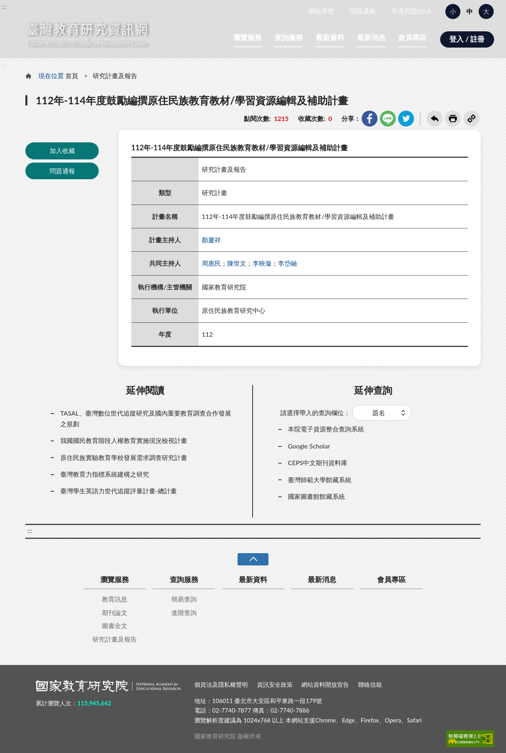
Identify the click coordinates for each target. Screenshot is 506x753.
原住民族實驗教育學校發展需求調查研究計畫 (123, 457)
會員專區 (412, 37)
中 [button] (469, 11)
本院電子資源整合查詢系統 (326, 429)
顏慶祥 (211, 239)
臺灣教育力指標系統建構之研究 (104, 474)
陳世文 (236, 263)
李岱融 (287, 263)
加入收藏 (62, 150)
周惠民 (211, 263)
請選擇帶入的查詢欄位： (315, 412)
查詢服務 (288, 37)
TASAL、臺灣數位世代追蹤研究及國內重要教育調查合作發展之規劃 (145, 418)
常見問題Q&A (411, 11)
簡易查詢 (184, 599)
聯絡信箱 (370, 684)
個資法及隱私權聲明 (221, 684)
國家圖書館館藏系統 (316, 496)
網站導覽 (321, 11)
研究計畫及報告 (115, 75)
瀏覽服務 (247, 37)
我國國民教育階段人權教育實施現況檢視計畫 (123, 440)
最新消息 (371, 37)
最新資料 (330, 37)
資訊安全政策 (275, 684)
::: (4, 6)
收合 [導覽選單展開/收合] (253, 559)
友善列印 (453, 118)
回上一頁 (435, 118)
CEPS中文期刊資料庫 (317, 462)
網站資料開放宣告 (325, 684)
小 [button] (453, 11)
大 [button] (486, 11)
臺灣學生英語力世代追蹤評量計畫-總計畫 (118, 490)
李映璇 (262, 263)
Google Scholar (309, 446)
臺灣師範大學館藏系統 (319, 479)
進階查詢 (184, 612)
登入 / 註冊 (467, 38)
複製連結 (471, 118)
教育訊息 (114, 599)
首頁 (71, 75)
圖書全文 (114, 625)
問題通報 (363, 11)
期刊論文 (114, 612)
